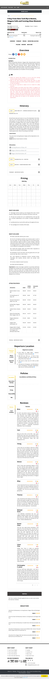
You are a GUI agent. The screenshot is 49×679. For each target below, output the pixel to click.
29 (24, 187)
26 (10, 187)
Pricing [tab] (11, 390)
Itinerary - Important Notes (16, 172)
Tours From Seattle (12, 652)
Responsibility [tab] (12, 394)
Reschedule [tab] (11, 386)
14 (28, 194)
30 (28, 187)
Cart (15, 7)
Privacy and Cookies (21, 671)
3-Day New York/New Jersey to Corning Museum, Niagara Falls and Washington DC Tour (24, 611)
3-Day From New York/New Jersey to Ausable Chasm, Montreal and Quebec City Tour (24, 624)
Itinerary (18, 41)
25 (14, 201)
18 (14, 198)
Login (18, 7)
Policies (18, 44)
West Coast (29, 654)
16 (38, 194)
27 (14, 187)
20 (24, 198)
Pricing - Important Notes (16, 340)
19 (19, 198)
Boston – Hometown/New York (20, 164)
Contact (28, 673)
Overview (12, 41)
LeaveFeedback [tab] (11, 412)
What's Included (14, 210)
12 (19, 194)
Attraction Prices (14, 283)
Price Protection (22, 673)
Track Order (10, 7)
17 (10, 198)
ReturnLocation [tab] (11, 356)
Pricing (25, 41)
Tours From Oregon (12, 650)
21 (28, 198)
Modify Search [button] (24, 11)
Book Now (30, 44)
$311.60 (36, 620)
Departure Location (33, 41)
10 (10, 194)
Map (24, 35)
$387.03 (36, 626)
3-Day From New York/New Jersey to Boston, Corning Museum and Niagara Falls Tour (24, 617)
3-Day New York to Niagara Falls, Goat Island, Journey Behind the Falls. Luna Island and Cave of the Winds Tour (23, 636)
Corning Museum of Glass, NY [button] (19, 147)
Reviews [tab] (11, 407)
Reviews (23, 44)
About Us (10, 671)
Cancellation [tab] (11, 377)
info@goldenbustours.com (32, 665)
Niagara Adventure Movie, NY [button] (19, 150)
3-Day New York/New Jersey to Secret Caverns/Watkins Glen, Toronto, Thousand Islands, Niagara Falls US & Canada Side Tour (24, 630)
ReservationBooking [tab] (11, 382)
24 (10, 201)
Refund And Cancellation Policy (34, 671)
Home (9, 15)
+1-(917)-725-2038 (30, 663)
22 (33, 198)
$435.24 (36, 632)
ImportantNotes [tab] (11, 362)
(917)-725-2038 (4, 7)
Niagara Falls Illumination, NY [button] (19, 153)
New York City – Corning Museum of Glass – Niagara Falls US (24, 111)
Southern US (29, 652)
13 (24, 194)
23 (38, 198)
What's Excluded (14, 234)
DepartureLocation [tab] (11, 351)
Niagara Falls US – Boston (18, 159)
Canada (28, 650)
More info (25, 677)
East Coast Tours (30, 656)
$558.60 (36, 638)
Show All (11, 37)
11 (14, 194)
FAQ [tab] (11, 398)
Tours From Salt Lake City (13, 656)
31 (10, 204)
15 (33, 194)
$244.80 (36, 613)
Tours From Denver (12, 654)
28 (19, 187)
